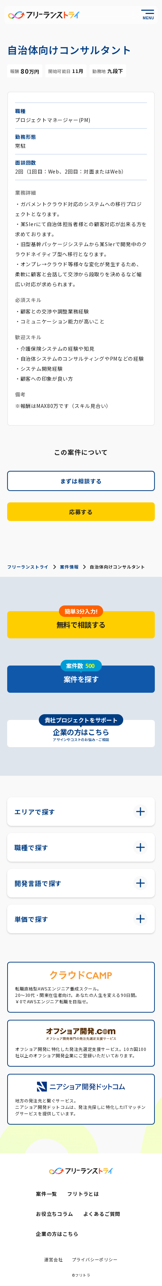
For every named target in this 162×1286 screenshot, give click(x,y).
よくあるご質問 (102, 1213)
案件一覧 (46, 1193)
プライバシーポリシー (95, 1259)
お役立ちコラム (54, 1213)
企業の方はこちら (57, 1233)
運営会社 (53, 1259)
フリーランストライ (27, 567)
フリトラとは (83, 1193)
